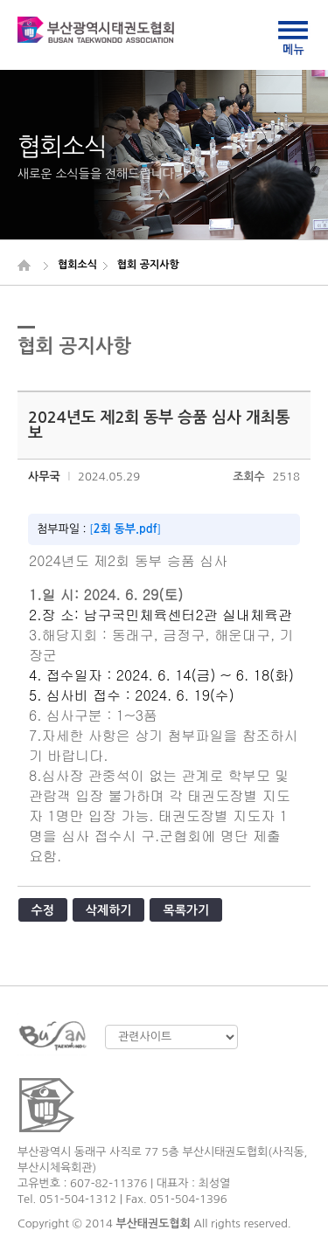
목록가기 (186, 910)
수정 (42, 910)
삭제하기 (109, 910)
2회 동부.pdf (125, 529)
